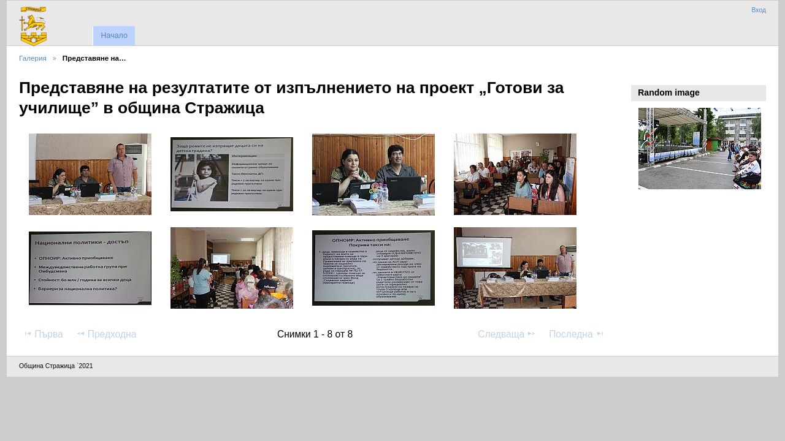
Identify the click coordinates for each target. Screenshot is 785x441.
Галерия (33, 58)
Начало (114, 35)
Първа (43, 333)
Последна (577, 333)
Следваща (507, 333)
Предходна (106, 333)
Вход (758, 10)
